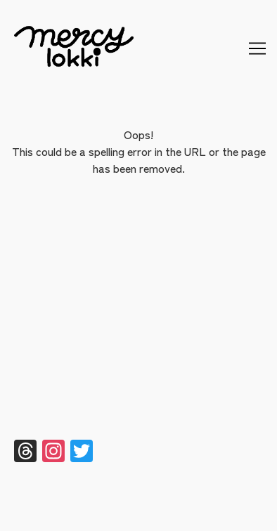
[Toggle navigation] (257, 48)
